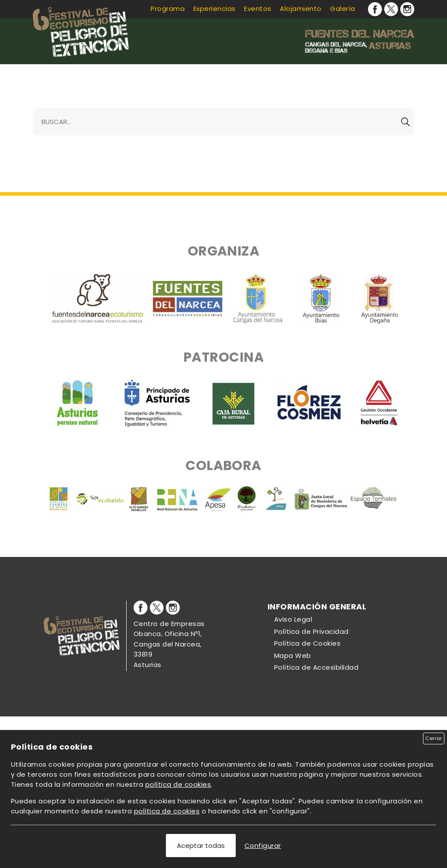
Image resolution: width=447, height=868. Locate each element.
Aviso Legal (293, 619)
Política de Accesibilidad (316, 667)
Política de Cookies (307, 643)
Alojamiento (300, 8)
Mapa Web (292, 655)
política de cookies (178, 784)
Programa (168, 8)
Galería (342, 8)
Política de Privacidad (311, 631)
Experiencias (214, 8)
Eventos (257, 8)
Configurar (262, 845)
